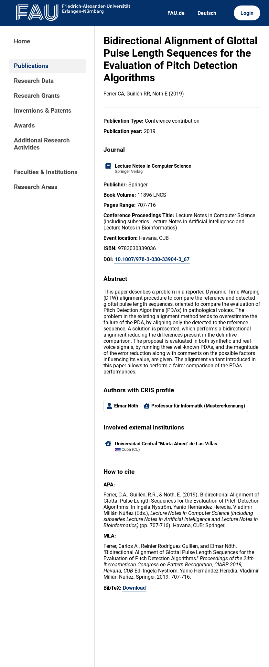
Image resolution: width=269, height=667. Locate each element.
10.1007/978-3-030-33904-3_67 (152, 259)
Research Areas (36, 187)
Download (134, 588)
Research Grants (37, 95)
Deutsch (207, 13)
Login (247, 13)
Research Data (34, 80)
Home (22, 41)
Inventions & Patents (42, 110)
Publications (31, 66)
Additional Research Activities (42, 144)
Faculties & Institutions (46, 172)
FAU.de (176, 13)
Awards (24, 125)
